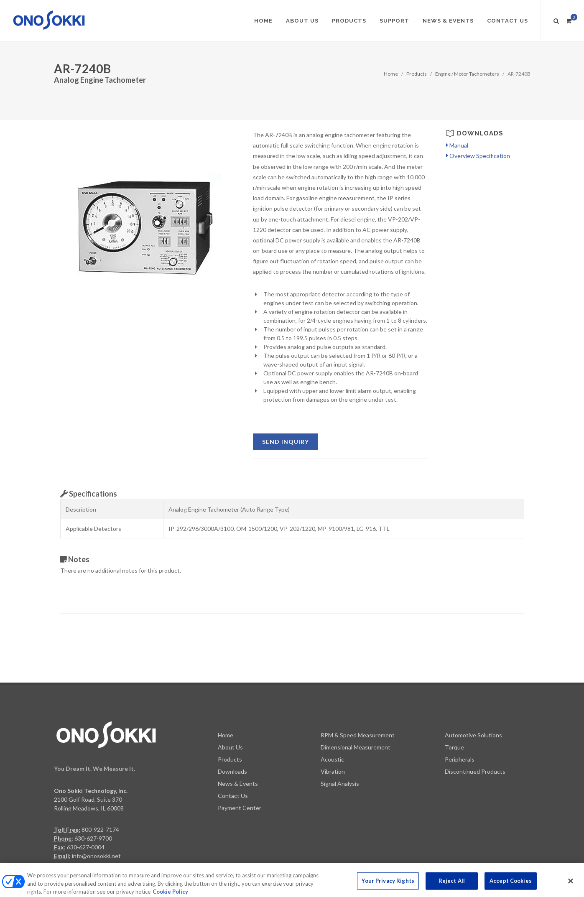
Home (391, 74)
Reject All (452, 887)
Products (416, 74)
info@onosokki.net (96, 815)
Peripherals (459, 718)
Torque (454, 706)
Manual (457, 145)
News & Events (238, 743)
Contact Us (233, 755)
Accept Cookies (511, 887)
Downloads (232, 730)
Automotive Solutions (473, 694)
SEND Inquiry (285, 441)
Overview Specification (478, 155)
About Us (230, 706)
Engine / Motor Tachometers (467, 74)
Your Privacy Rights (388, 887)
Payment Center (239, 767)
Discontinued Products (475, 730)
